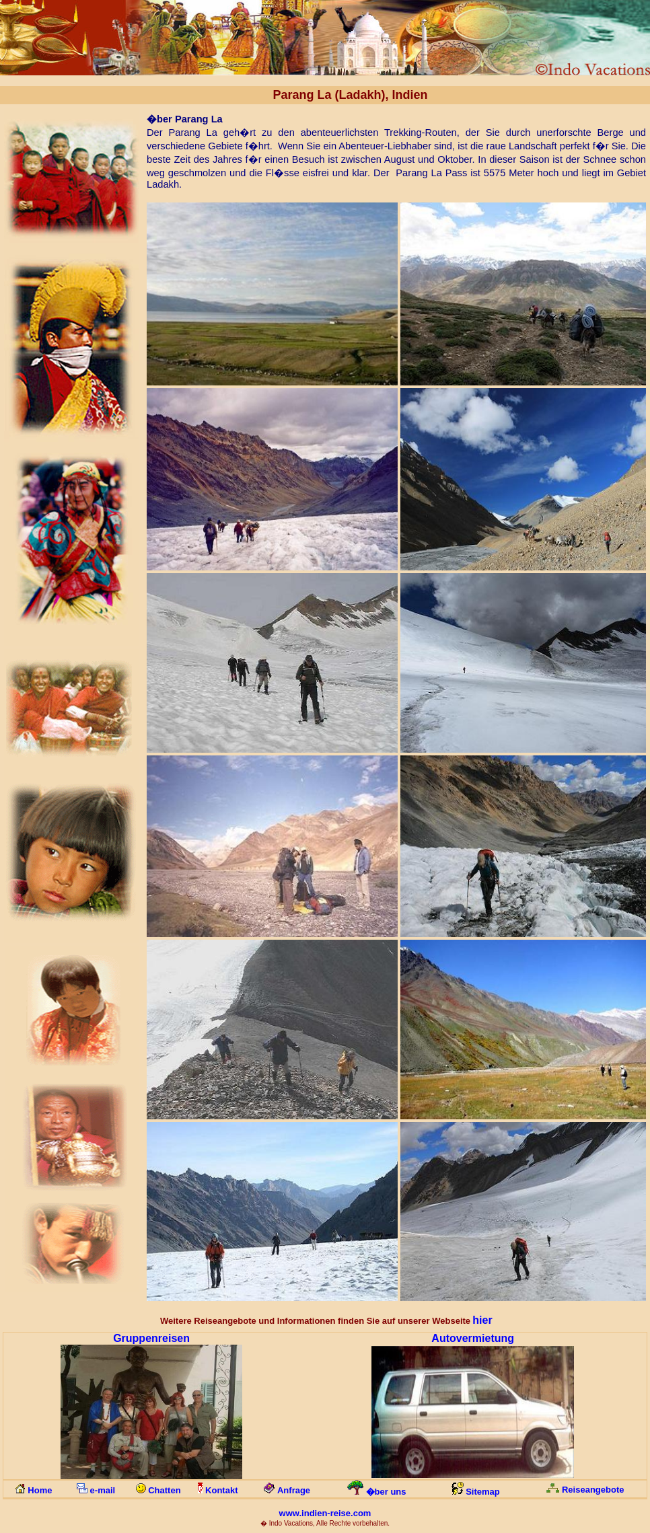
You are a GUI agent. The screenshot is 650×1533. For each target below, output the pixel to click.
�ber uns (386, 1492)
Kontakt (221, 1490)
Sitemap (483, 1492)
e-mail (103, 1490)
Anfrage (293, 1490)
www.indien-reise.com (325, 1513)
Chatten (164, 1490)
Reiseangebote (593, 1490)
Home (40, 1490)
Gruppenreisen (151, 1338)
